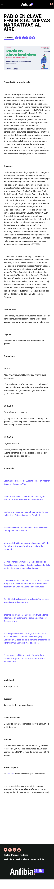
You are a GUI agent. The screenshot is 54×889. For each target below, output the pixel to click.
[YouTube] (19, 850)
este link (10, 773)
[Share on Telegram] (26, 37)
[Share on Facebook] (19, 37)
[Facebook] (10, 850)
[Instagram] (14, 850)
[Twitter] (5, 850)
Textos (7, 855)
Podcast (15, 855)
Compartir (8, 38)
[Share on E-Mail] (33, 37)
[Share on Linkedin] (30, 37)
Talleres (24, 855)
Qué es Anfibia (37, 859)
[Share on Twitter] (16, 37)
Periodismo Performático (16, 859)
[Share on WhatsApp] (23, 37)
